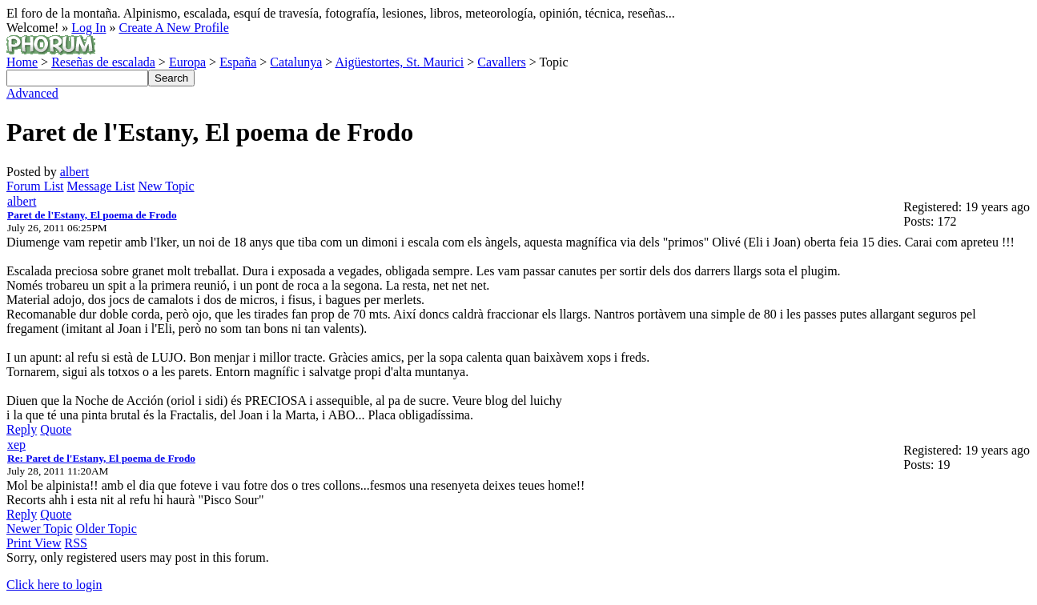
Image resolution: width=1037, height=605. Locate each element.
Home (22, 62)
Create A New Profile (173, 27)
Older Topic (106, 528)
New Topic (166, 186)
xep (16, 444)
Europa (187, 62)
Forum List (35, 186)
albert (74, 171)
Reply (21, 429)
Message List (101, 186)
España (237, 62)
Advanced (32, 93)
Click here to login (54, 584)
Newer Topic (39, 528)
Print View (34, 543)
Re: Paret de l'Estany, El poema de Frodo (101, 458)
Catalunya (296, 62)
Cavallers (501, 62)
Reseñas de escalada (103, 62)
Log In (88, 27)
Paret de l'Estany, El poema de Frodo (92, 215)
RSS (76, 543)
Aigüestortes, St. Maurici (399, 62)
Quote (55, 429)
